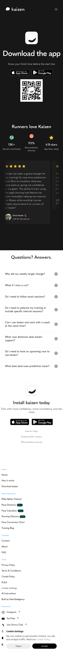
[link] (16, 9)
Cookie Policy (43, 639)
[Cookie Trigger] (9, 588)
